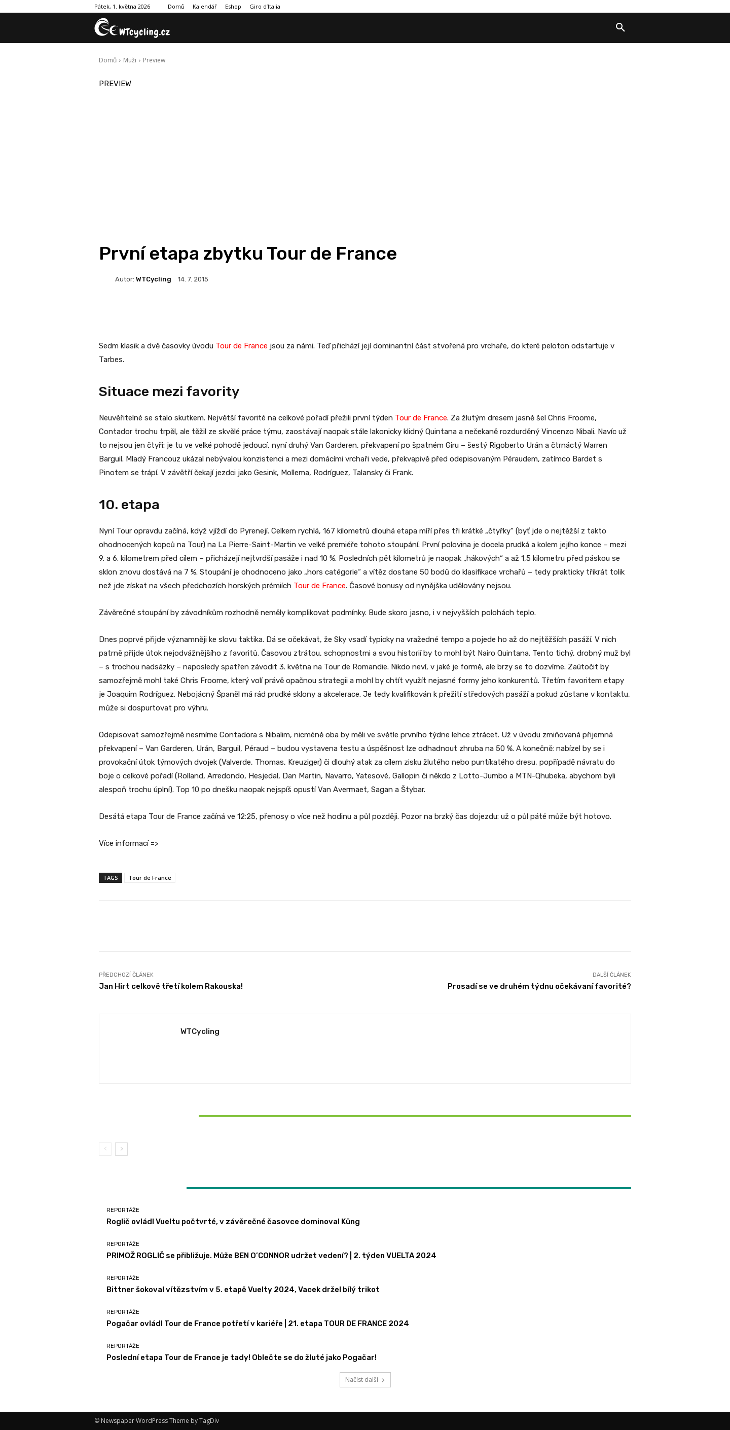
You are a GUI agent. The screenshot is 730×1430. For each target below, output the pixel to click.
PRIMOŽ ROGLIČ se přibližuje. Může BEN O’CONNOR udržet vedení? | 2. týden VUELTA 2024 (271, 1255)
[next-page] (121, 1149)
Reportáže (185, 1098)
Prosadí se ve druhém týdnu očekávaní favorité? (539, 986)
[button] (620, 28)
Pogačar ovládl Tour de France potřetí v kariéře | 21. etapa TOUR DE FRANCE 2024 (257, 1323)
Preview (154, 60)
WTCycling (153, 279)
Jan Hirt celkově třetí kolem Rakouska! (171, 986)
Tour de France (241, 345)
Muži (129, 60)
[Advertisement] (365, 166)
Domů (108, 60)
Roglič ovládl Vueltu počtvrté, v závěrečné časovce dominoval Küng (233, 1221)
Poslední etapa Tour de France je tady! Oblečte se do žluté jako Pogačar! (241, 1357)
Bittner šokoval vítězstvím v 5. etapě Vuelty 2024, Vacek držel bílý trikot (187, 1115)
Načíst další (365, 1379)
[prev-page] (105, 1149)
